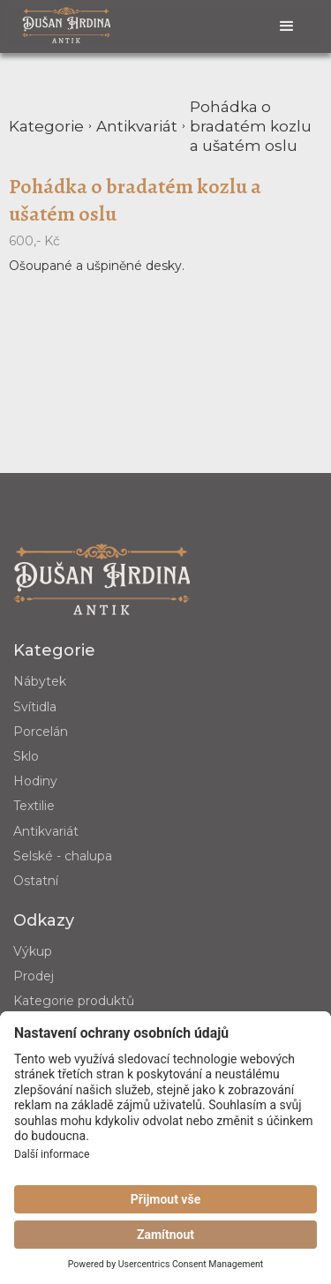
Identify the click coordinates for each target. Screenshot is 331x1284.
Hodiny (35, 781)
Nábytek (39, 681)
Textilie (34, 806)
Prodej (33, 976)
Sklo (26, 756)
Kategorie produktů (73, 1001)
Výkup (32, 951)
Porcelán (40, 732)
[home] (66, 24)
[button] (286, 26)
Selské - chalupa (62, 856)
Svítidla (34, 707)
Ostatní (35, 881)
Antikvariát (46, 831)
